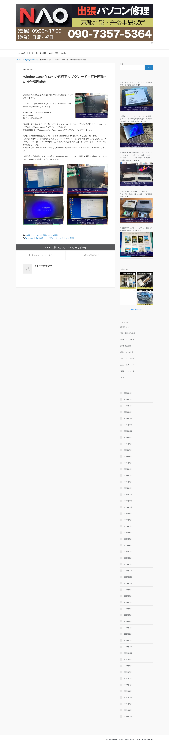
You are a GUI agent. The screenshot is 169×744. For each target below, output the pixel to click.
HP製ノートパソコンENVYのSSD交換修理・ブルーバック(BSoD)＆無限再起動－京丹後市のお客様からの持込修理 (136, 118)
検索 (121, 64)
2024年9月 (128, 513)
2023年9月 (128, 590)
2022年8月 (128, 666)
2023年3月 (128, 628)
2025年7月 (128, 450)
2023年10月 (128, 583)
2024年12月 (128, 494)
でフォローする (40, 255)
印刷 (72, 238)
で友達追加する (90, 255)
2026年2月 (128, 406)
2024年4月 (128, 545)
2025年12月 (128, 418)
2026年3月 (128, 399)
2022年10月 (128, 653)
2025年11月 (128, 425)
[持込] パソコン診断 (127, 358)
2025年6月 (128, 456)
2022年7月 (128, 672)
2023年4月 (128, 621)
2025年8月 (128, 444)
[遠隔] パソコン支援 (127, 371)
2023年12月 (128, 571)
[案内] (122, 377)
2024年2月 (128, 558)
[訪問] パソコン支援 (33, 235)
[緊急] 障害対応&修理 (127, 333)
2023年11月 (128, 577)
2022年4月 (128, 685)
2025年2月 (128, 482)
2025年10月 (128, 431)
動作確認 (39, 238)
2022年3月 (128, 691)
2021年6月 (128, 704)
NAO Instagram (136, 309)
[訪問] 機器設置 (125, 346)
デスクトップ (63, 238)
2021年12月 (128, 697)
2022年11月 (128, 647)
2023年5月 (128, 615)
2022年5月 (128, 678)
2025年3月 (128, 475)
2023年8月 (128, 596)
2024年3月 (128, 551)
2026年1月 (128, 412)
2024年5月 (128, 539)
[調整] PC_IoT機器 (50, 235)
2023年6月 (128, 609)
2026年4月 (128, 393)
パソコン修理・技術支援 (24, 53)
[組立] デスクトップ (127, 365)
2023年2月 (128, 634)
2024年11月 (128, 501)
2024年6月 (128, 532)
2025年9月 (128, 437)
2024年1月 (128, 564)
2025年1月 (128, 488)
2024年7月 (128, 526)
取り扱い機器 (41, 53)
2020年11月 (128, 716)
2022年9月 (128, 659)
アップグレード (50, 238)
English (63, 53)
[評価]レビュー (125, 327)
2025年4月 (128, 469)
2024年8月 (128, 520)
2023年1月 (128, 640)
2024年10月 (128, 507)
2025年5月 (128, 463)
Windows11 (30, 238)
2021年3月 (128, 710)
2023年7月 (128, 602)
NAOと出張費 (53, 53)
